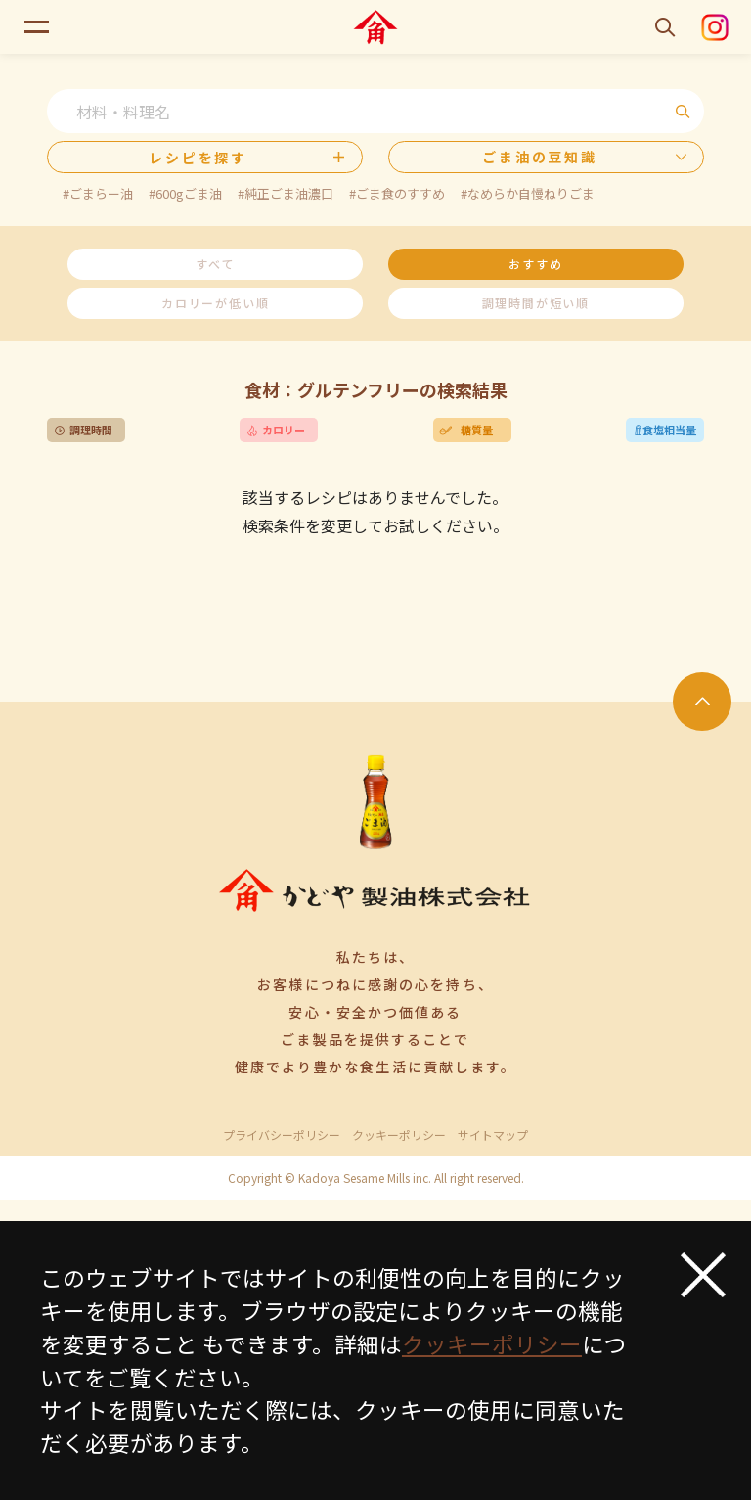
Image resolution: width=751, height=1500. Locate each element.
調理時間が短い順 (536, 303)
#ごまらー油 (98, 193)
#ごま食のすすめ (397, 193)
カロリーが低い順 (215, 303)
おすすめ (535, 263)
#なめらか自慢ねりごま (528, 193)
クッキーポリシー (399, 1135)
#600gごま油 (185, 193)
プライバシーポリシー (281, 1135)
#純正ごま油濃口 (285, 193)
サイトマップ (493, 1135)
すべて (215, 263)
